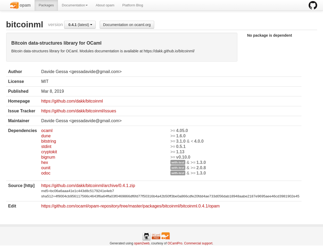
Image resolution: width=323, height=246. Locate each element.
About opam (105, 5)
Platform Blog (132, 5)
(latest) (80, 25)
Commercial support (198, 243)
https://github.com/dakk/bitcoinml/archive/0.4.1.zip (88, 185)
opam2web (141, 243)
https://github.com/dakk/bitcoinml (72, 101)
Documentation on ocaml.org (127, 25)
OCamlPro (174, 243)
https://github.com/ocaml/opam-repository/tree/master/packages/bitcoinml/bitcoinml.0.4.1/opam (130, 206)
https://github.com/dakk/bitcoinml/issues (78, 111)
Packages (46, 5)
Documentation (75, 5)
